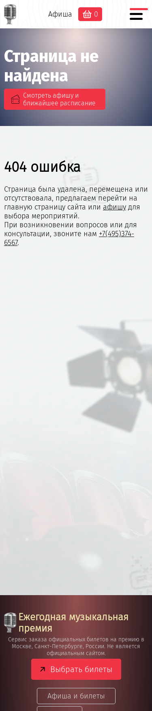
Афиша (60, 14)
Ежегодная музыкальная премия (66, 622)
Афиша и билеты (76, 696)
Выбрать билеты (81, 669)
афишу (114, 207)
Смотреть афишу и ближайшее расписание (59, 99)
